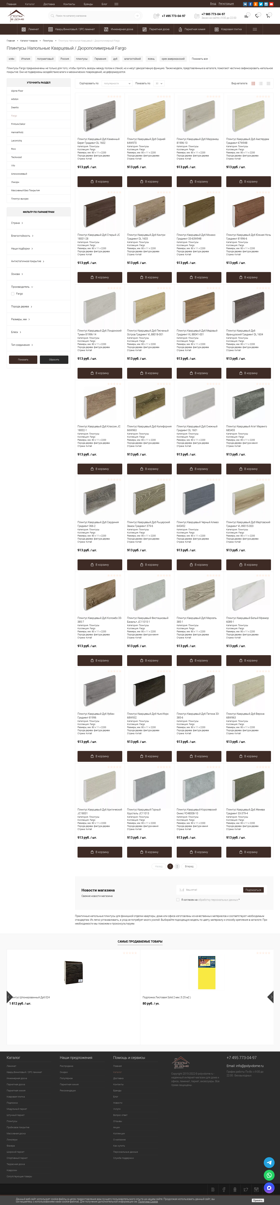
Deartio (15, 107)
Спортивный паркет (17, 1158)
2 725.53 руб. (182, 1003)
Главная (11, 4)
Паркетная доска (16, 1084)
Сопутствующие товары (19, 1176)
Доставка (49, 4)
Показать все (200, 58)
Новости (117, 1102)
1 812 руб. (20, 1003)
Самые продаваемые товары (140, 941)
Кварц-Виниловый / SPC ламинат (24, 1072)
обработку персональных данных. (218, 899)
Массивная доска (16, 1133)
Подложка (12, 1102)
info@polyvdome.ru (250, 1066)
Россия (65, 58)
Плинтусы (12, 1121)
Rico (13, 149)
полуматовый (45, 58)
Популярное (66, 1078)
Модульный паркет (17, 1109)
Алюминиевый (19, 173)
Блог (104, 4)
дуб (115, 58)
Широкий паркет (15, 1152)
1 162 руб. (233, 1003)
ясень (151, 58)
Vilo (13, 165)
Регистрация (226, 3)
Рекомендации (68, 1090)
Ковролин (12, 1170)
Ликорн (15, 182)
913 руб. (100, 169)
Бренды (88, 4)
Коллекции (119, 1133)
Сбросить (54, 359)
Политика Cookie (148, 1201)
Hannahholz (17, 132)
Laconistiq (16, 140)
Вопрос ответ (120, 1115)
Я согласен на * (210, 899)
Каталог (30, 4)
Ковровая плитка (16, 1096)
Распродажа (66, 1066)
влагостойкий (132, 58)
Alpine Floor (17, 90)
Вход (213, 3)
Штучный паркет (16, 1115)
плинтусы (82, 58)
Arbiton (14, 99)
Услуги (116, 1109)
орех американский (173, 58)
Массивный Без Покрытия (25, 190)
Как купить (119, 1145)
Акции (116, 1127)
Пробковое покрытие (18, 1127)
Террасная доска (16, 1164)
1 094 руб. (127, 1003)
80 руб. (70, 1003)
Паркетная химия (16, 1090)
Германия (100, 58)
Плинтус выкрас (20, 198)
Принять (258, 1200)
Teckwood (16, 157)
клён (11, 58)
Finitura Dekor (18, 124)
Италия (25, 58)
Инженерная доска (17, 1078)
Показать (23, 359)
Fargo (14, 115)
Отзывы (117, 1121)
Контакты (69, 4)
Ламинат (11, 1066)
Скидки (64, 1072)
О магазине (119, 1139)
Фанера (11, 1145)
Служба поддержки (123, 1158)
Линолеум (12, 1139)
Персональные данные (125, 1152)
